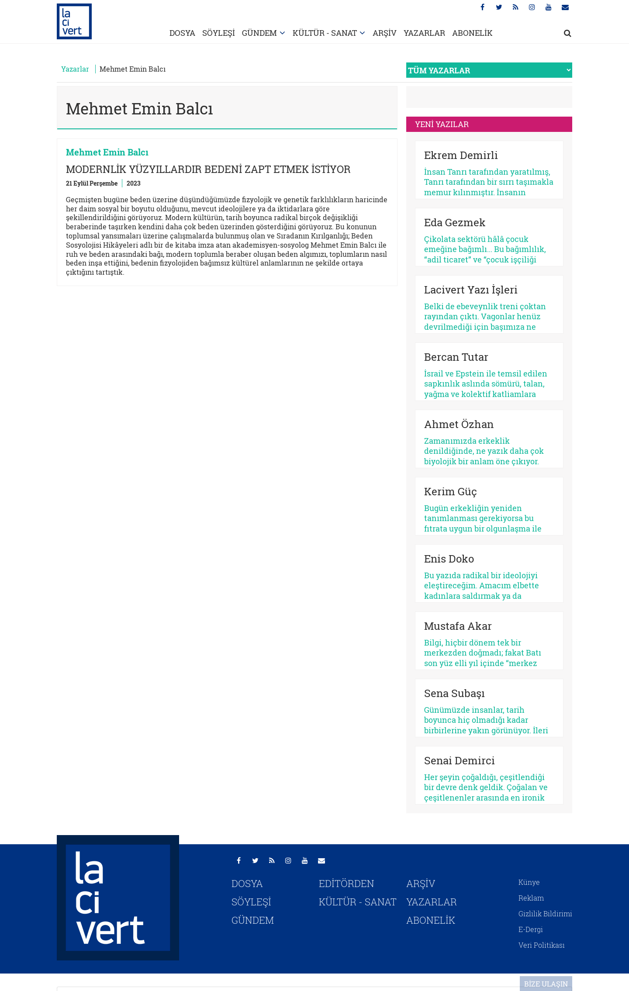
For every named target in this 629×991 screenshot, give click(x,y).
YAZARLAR (424, 33)
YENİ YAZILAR (442, 124)
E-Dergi (530, 929)
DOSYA (182, 33)
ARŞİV (385, 33)
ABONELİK (472, 33)
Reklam (531, 897)
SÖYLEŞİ (218, 33)
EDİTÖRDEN (346, 883)
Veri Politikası (541, 945)
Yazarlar (75, 68)
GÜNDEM (259, 33)
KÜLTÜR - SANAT (325, 33)
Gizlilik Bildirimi (545, 913)
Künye (529, 882)
